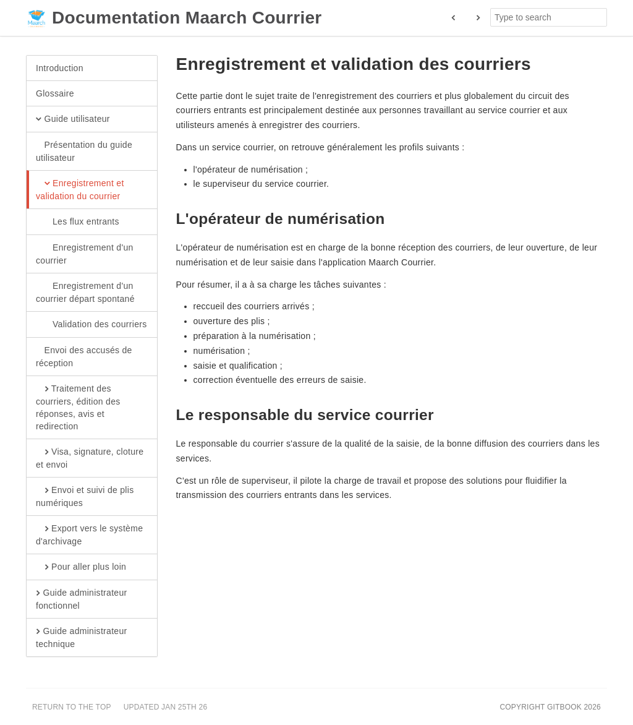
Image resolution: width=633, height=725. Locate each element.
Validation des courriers (91, 325)
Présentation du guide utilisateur (84, 151)
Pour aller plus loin (81, 567)
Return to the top (71, 707)
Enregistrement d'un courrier (85, 253)
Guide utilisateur (73, 119)
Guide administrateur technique (81, 637)
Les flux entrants (77, 222)
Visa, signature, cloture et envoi (89, 458)
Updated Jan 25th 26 (166, 707)
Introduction (59, 68)
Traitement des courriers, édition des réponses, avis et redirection (78, 407)
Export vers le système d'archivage (89, 534)
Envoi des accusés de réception (84, 356)
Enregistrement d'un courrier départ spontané (85, 292)
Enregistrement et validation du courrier (80, 189)
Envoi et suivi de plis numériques (85, 496)
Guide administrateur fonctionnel (81, 599)
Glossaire (55, 93)
